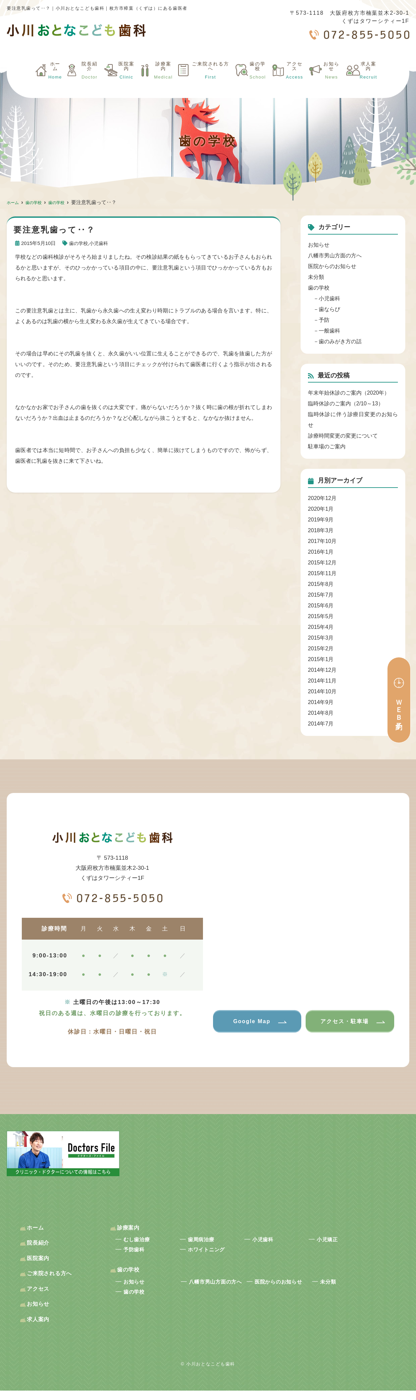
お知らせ (331, 81)
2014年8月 (321, 713)
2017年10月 (322, 541)
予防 (324, 320)
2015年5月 (321, 616)
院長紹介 (78, 81)
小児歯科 (101, 243)
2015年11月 (322, 573)
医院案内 (116, 81)
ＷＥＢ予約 (399, 707)
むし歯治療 (141, 1242)
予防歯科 (137, 1254)
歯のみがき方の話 (340, 341)
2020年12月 (322, 498)
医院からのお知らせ (332, 266)
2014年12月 (322, 670)
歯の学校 (255, 81)
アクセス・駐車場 (342, 1021)
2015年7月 (321, 595)
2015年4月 (321, 627)
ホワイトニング (213, 1254)
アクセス (293, 81)
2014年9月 (321, 702)
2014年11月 (322, 681)
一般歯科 (329, 331)
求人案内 (368, 81)
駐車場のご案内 (327, 446)
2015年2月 (321, 648)
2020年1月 (321, 509)
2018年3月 (321, 530)
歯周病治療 (205, 1242)
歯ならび (329, 309)
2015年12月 (322, 562)
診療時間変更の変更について (343, 436)
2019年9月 (321, 519)
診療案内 (153, 81)
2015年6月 (321, 605)
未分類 (316, 277)
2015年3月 (321, 638)
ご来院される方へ (204, 81)
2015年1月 (321, 659)
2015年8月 (321, 584)
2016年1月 (321, 552)
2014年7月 (321, 724)
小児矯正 (331, 1242)
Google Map (249, 1021)
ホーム (44, 81)
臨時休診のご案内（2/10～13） (345, 403)
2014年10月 (322, 691)
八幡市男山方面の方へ (335, 255)
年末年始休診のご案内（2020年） (349, 393)
